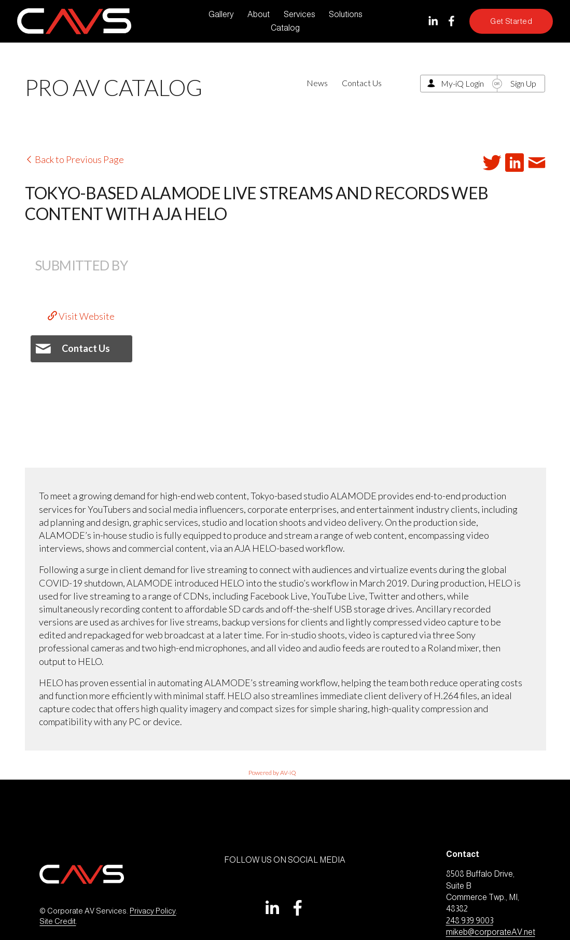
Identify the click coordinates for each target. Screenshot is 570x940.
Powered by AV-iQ (272, 772)
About (258, 14)
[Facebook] (451, 21)
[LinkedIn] (432, 21)
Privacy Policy (153, 911)
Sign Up (523, 83)
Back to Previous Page (74, 159)
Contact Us (362, 83)
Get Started (511, 21)
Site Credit (57, 921)
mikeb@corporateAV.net (490, 932)
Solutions (346, 14)
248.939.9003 (469, 920)
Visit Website (81, 316)
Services (299, 14)
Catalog (285, 27)
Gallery (221, 14)
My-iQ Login (462, 83)
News (317, 83)
